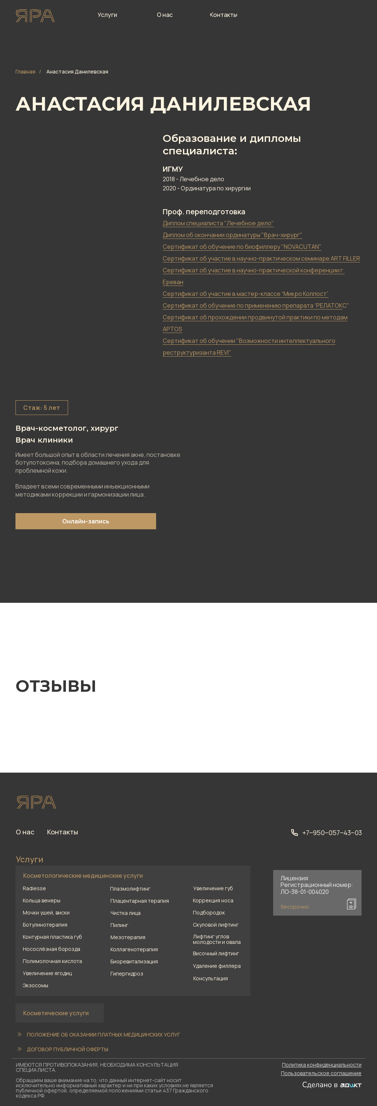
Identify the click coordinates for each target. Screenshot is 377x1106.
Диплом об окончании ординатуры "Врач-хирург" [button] (232, 235)
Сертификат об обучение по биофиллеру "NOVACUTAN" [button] (242, 247)
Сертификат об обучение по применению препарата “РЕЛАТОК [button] (252, 305)
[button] (225, 978)
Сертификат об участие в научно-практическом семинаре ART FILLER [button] (261, 258)
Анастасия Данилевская (77, 71)
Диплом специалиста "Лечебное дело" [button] (218, 223)
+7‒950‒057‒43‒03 (332, 832)
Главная (25, 71)
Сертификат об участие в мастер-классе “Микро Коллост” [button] (245, 294)
